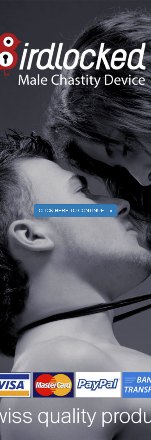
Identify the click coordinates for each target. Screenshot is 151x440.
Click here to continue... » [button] (75, 210)
